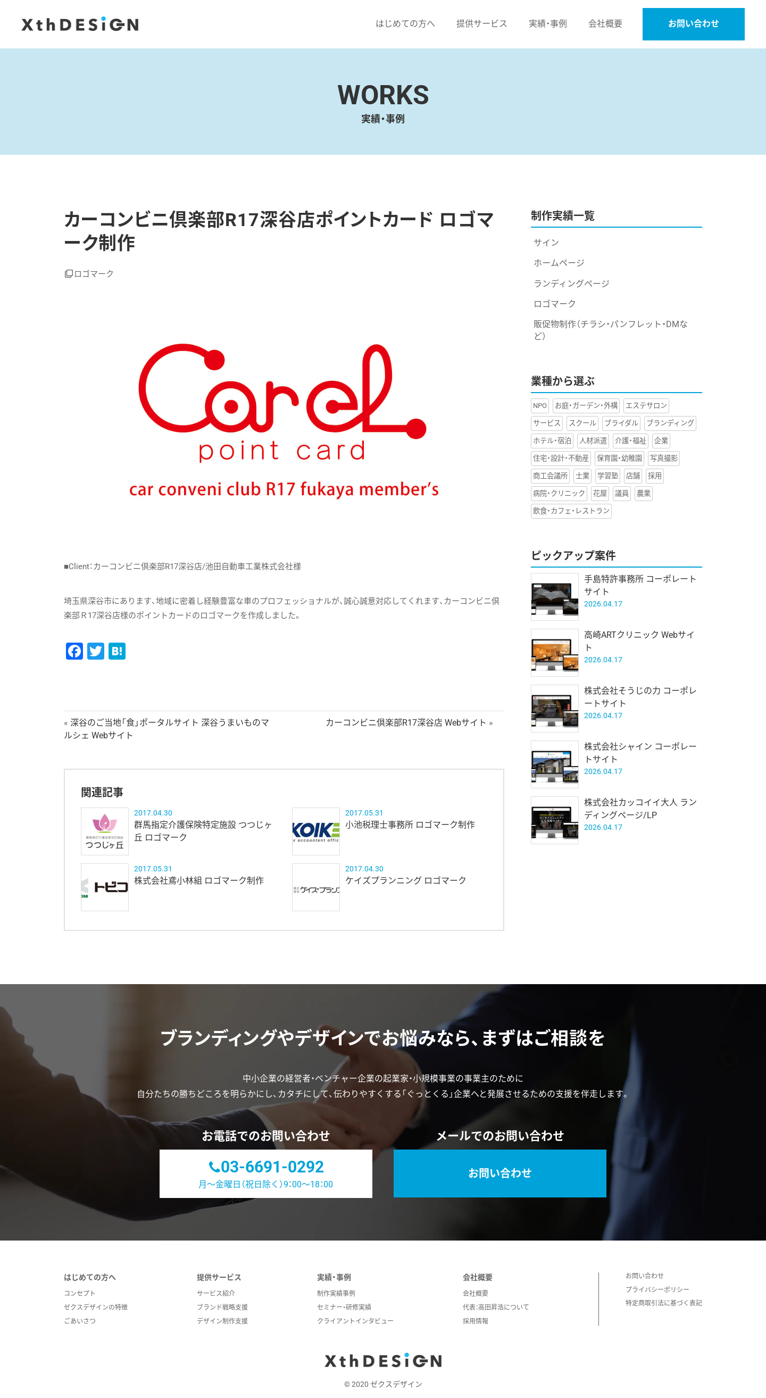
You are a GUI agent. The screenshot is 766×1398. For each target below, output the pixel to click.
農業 (644, 493)
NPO (540, 406)
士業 (582, 476)
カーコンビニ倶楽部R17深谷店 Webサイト (406, 723)
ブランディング (670, 423)
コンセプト (80, 1293)
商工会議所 (550, 476)
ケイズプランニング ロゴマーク (406, 881)
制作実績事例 (336, 1293)
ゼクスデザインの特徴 (96, 1307)
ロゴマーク (94, 274)
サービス (547, 423)
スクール (582, 423)
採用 (655, 476)
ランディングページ (572, 284)
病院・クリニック (559, 493)
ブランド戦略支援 (222, 1307)
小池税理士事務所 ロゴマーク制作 (410, 825)
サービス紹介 (216, 1293)
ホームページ (559, 263)
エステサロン (646, 406)
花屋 (600, 493)
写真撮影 (664, 458)
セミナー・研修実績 (344, 1307)
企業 (661, 441)
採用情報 (475, 1321)
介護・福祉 (630, 441)
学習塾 (607, 476)
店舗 (633, 476)
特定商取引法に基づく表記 (664, 1303)
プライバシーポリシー (657, 1290)
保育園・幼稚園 (619, 458)
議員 (622, 493)
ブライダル (621, 423)
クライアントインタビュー (355, 1321)
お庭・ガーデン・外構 (586, 406)
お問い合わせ (693, 24)
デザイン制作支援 (222, 1321)
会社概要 (475, 1293)
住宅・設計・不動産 (561, 458)
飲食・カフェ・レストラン (571, 511)
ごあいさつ (80, 1321)
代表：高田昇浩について (496, 1307)
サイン (546, 243)
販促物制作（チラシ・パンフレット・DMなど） (611, 330)
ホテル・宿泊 (552, 441)
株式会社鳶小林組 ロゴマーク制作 (199, 881)
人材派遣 (593, 441)
